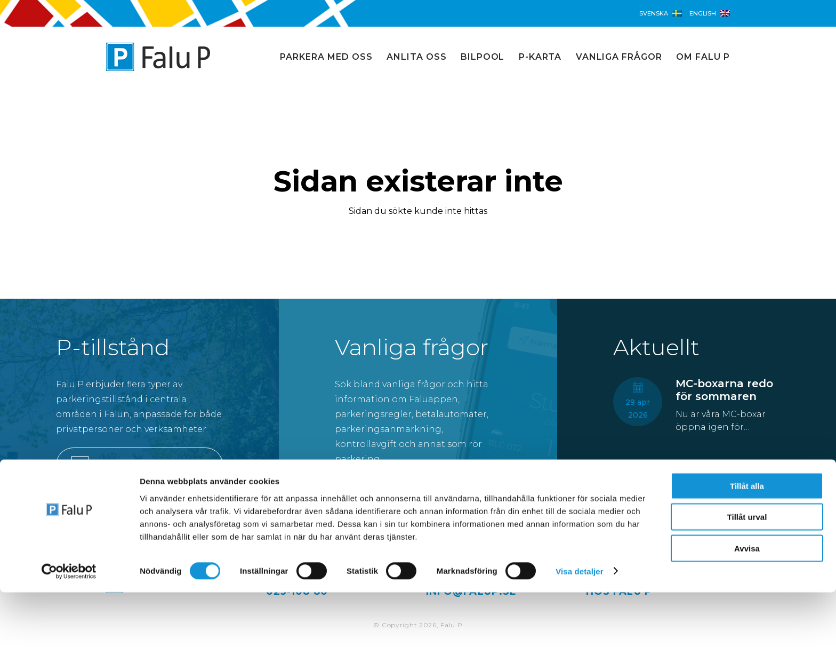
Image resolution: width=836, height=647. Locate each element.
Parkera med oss (326, 57)
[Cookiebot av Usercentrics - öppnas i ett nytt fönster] (69, 626)
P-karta (540, 57)
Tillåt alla (747, 540)
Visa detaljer (579, 625)
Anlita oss (417, 57)
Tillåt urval (747, 572)
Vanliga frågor (619, 57)
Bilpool (483, 57)
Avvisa (747, 603)
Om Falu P (703, 57)
